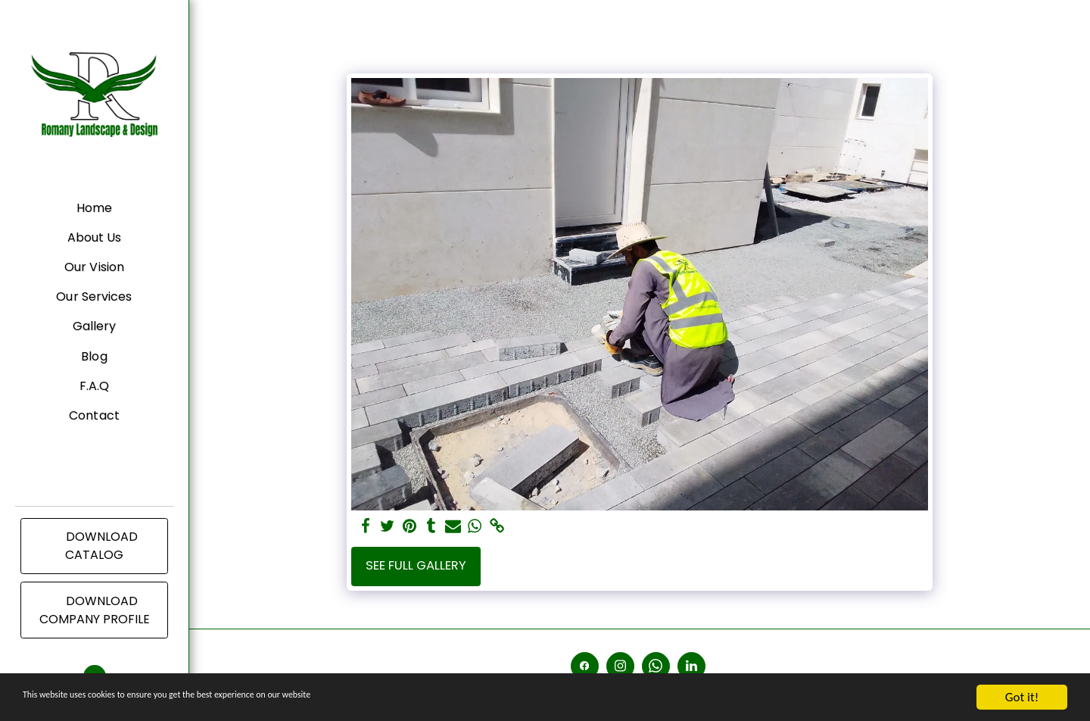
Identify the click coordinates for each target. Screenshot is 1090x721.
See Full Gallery (416, 565)
